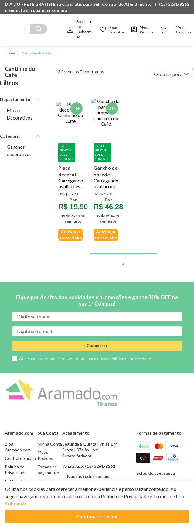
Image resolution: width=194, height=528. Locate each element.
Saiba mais (15, 503)
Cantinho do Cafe (36, 53)
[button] (128, 4)
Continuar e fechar (97, 516)
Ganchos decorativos (29, 133)
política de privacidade (130, 285)
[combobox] (35, 29)
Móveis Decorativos (28, 104)
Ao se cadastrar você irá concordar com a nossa (85, 285)
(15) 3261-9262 (174, 4)
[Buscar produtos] (38, 28)
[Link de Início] (10, 53)
